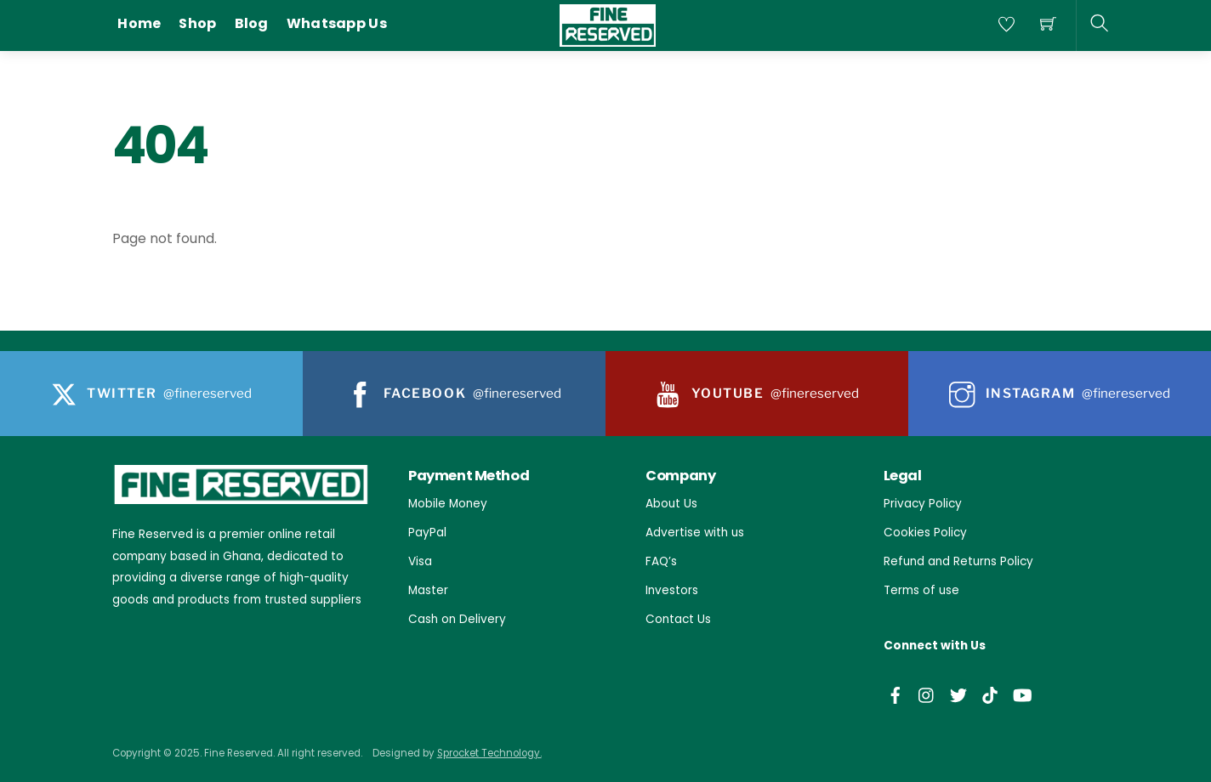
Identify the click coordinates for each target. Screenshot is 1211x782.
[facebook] (895, 693)
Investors (671, 590)
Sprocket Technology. (489, 753)
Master (428, 590)
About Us (671, 504)
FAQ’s (661, 561)
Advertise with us (694, 532)
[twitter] (958, 693)
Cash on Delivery (457, 619)
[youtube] (1021, 693)
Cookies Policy (925, 532)
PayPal (427, 532)
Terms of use (921, 590)
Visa (420, 561)
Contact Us (678, 619)
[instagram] (927, 693)
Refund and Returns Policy (958, 561)
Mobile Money (447, 504)
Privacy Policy (923, 504)
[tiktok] (990, 693)
